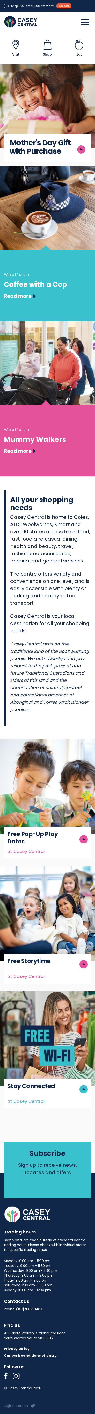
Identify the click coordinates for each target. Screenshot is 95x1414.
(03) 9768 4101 (29, 1309)
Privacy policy (17, 1348)
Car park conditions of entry (30, 1355)
